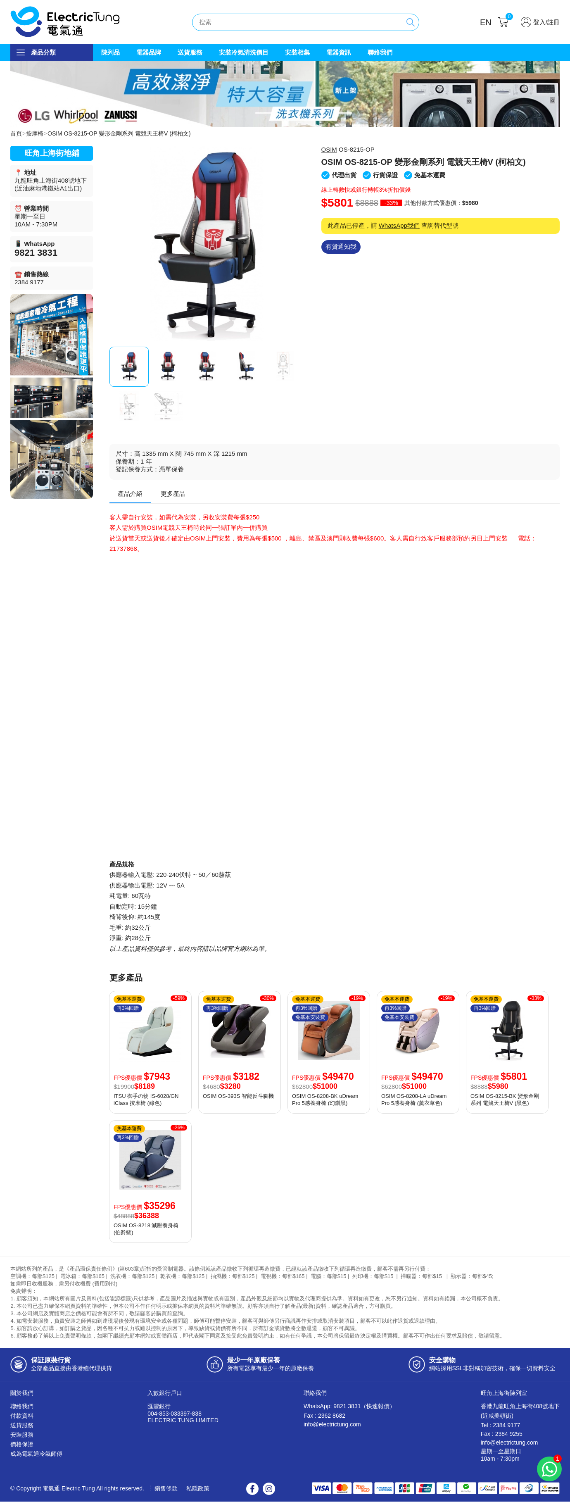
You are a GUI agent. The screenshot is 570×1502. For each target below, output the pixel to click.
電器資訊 (338, 52)
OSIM (329, 149)
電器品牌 (148, 52)
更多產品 (173, 493)
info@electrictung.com (332, 1424)
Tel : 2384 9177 (500, 1425)
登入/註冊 (546, 22)
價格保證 (21, 1444)
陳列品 (110, 52)
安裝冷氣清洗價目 (243, 52)
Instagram (269, 1489)
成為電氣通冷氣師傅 (36, 1454)
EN (486, 22)
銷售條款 (166, 1489)
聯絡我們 (380, 52)
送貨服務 (190, 52)
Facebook (252, 1489)
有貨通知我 (340, 246)
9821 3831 (35, 253)
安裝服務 (21, 1435)
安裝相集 (297, 52)
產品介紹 (130, 493)
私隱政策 (197, 1489)
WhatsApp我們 (399, 225)
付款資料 (21, 1416)
